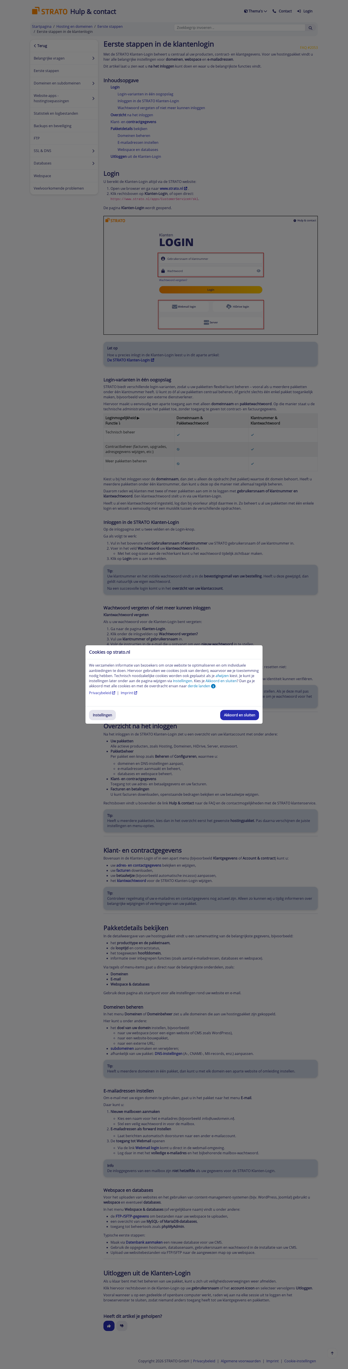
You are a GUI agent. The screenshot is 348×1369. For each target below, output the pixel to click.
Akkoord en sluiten (239, 715)
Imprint (129, 692)
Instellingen (102, 715)
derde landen (202, 685)
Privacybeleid (102, 692)
